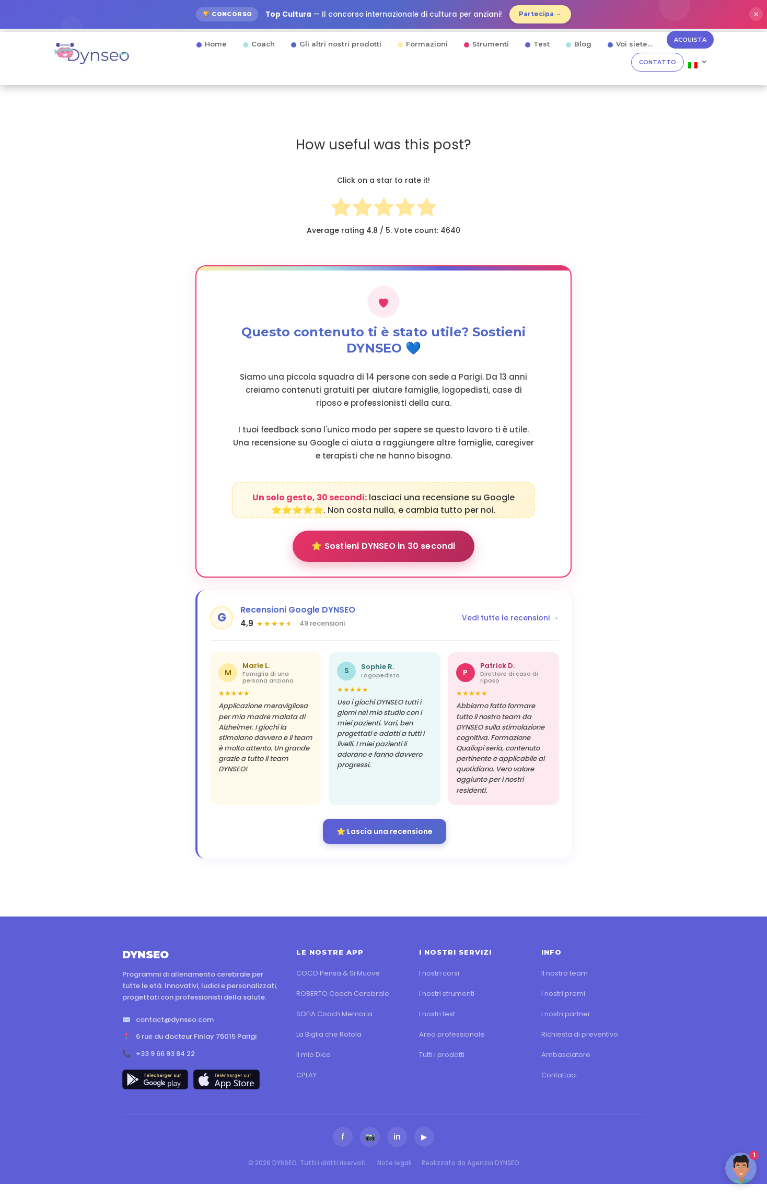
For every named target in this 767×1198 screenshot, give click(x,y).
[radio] (341, 209)
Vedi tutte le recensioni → (510, 618)
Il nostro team (564, 973)
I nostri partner (565, 1014)
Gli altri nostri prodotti (340, 44)
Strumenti (490, 44)
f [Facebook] (342, 1136)
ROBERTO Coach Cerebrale (342, 994)
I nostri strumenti (446, 994)
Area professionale (452, 1034)
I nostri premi (563, 994)
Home (216, 44)
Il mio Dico (313, 1055)
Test (541, 44)
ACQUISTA (690, 39)
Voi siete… (634, 44)
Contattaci (559, 1075)
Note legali (394, 1162)
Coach (263, 44)
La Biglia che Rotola (329, 1034)
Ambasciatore (565, 1055)
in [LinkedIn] (397, 1136)
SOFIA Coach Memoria (334, 1014)
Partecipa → (540, 14)
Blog (582, 44)
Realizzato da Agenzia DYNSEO (470, 1162)
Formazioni (427, 44)
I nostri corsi (439, 973)
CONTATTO (657, 62)
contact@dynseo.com (175, 1020)
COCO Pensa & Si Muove (338, 973)
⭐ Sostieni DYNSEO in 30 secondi (383, 546)
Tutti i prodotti (441, 1055)
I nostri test (437, 1014)
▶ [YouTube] (424, 1136)
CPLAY (306, 1075)
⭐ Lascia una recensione (384, 831)
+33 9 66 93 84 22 (165, 1054)
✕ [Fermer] (756, 14)
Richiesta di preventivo (579, 1034)
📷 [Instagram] (370, 1136)
